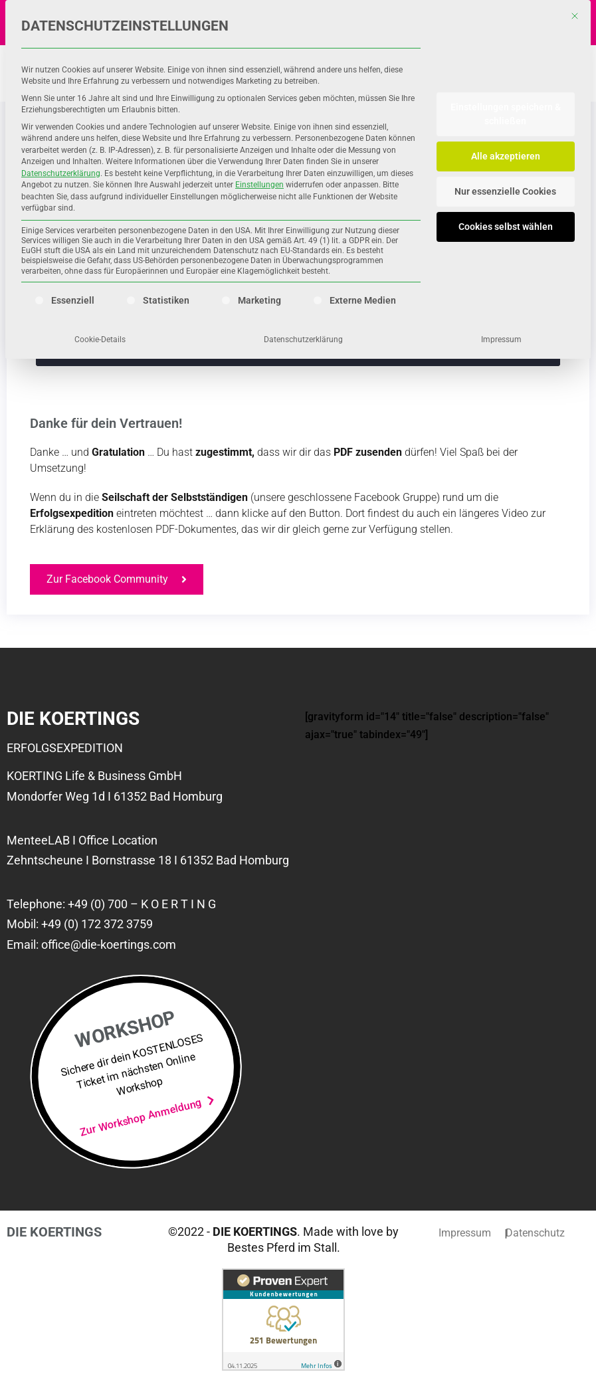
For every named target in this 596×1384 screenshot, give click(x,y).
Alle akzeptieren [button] (505, 156)
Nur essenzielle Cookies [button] (505, 191)
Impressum (501, 339)
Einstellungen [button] (259, 184)
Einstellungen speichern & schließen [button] (505, 114)
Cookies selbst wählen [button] (505, 226)
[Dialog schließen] (574, 16)
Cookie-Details (100, 339)
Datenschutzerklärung (60, 173)
